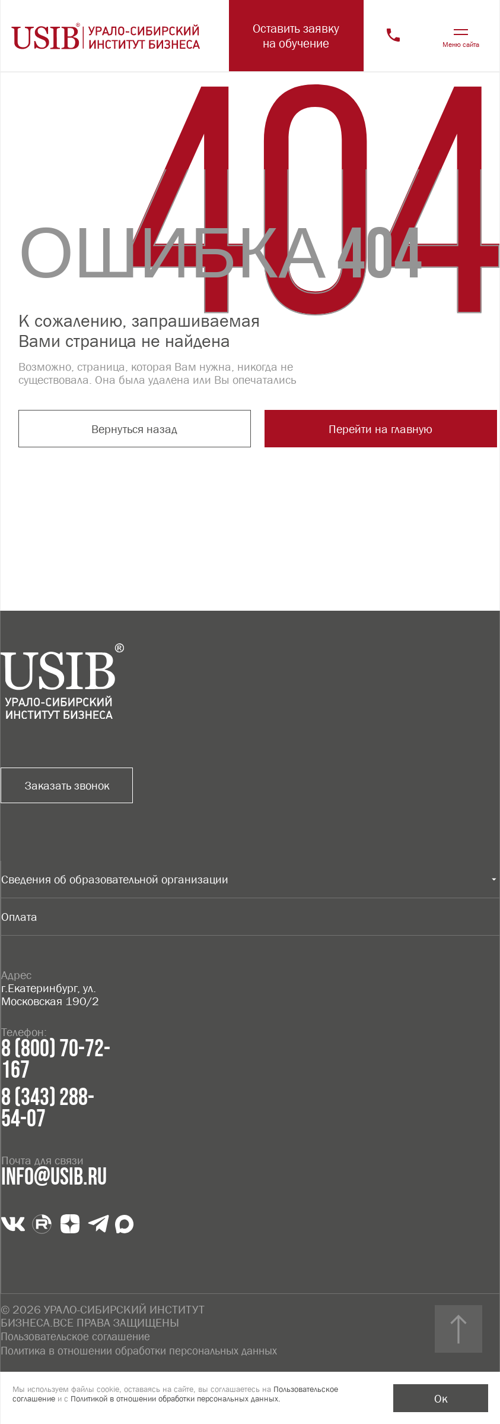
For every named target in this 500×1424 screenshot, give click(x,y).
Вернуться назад (99, 430)
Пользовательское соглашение (78, 1335)
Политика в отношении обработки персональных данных (146, 1348)
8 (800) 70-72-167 (55, 1059)
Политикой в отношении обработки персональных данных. (176, 1398)
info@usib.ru (54, 1177)
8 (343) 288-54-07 (47, 1108)
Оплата (19, 916)
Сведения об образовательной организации (114, 879)
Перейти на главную (279, 430)
